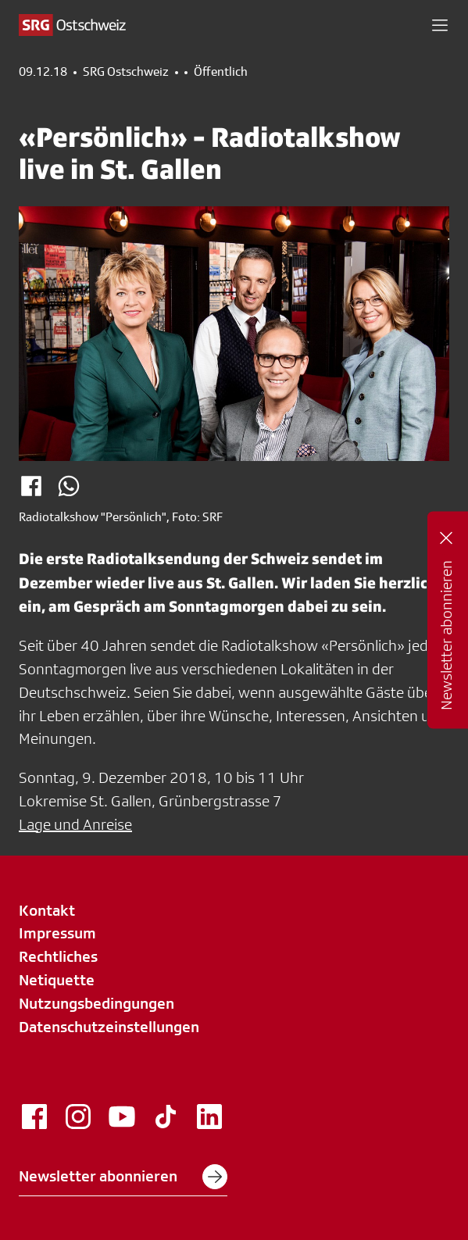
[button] (439, 25)
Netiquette (57, 979)
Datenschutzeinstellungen (109, 1026)
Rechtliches (58, 956)
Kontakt (47, 910)
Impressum (57, 933)
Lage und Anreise (75, 824)
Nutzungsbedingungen (96, 1003)
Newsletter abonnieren (123, 1176)
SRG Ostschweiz (126, 72)
